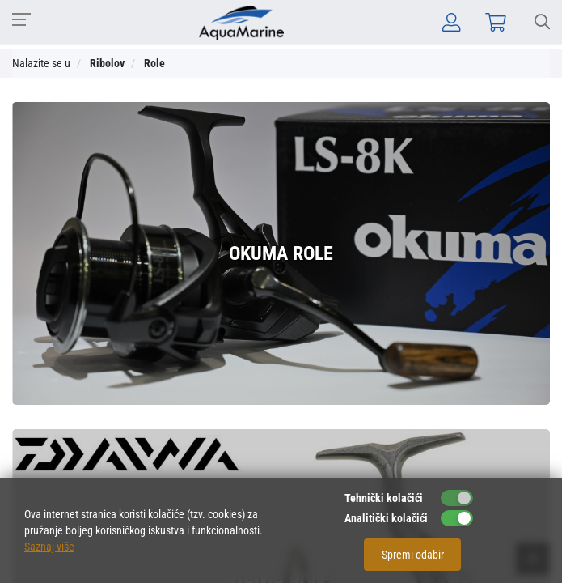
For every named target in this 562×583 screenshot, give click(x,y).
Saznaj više (49, 546)
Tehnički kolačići (383, 498)
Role (154, 63)
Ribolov (107, 63)
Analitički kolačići (386, 518)
